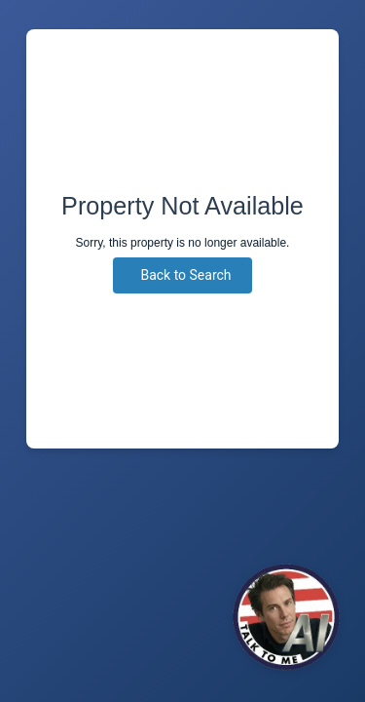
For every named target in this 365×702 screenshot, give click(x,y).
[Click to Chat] (286, 617)
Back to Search (185, 275)
